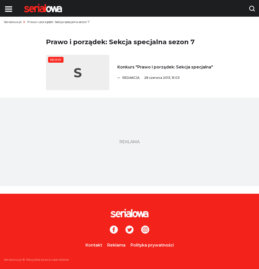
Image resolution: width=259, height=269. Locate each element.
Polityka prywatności (152, 245)
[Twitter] (129, 230)
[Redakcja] (167, 78)
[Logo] (43, 8)
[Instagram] (145, 230)
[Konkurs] (77, 72)
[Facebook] (114, 230)
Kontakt (93, 245)
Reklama (116, 245)
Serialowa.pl (12, 22)
